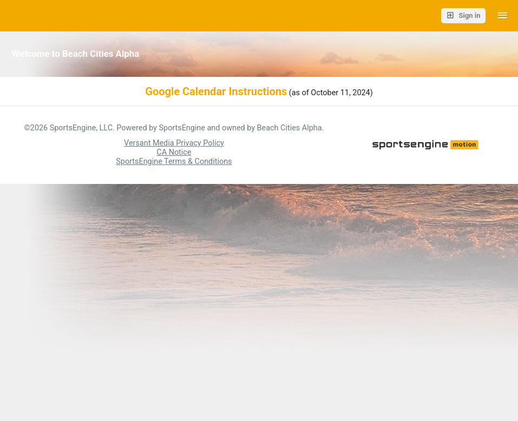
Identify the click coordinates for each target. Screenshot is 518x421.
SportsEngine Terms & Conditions (174, 161)
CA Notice (173, 152)
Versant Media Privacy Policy (174, 143)
